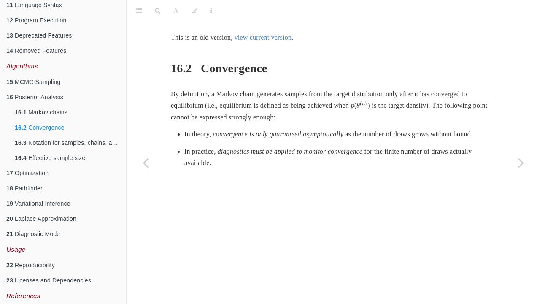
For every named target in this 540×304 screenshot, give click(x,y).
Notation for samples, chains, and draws (70, 142)
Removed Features (36, 50)
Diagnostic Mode (33, 234)
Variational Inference (38, 203)
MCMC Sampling (33, 82)
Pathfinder (24, 188)
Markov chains (41, 112)
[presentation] (360, 106)
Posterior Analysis (34, 97)
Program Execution (36, 20)
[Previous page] (146, 162)
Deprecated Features (39, 35)
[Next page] (521, 162)
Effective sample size (50, 158)
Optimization (27, 173)
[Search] (157, 10)
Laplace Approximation (41, 218)
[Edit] (194, 10)
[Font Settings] (176, 10)
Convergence (40, 127)
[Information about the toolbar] (211, 10)
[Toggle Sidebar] (139, 10)
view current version (263, 37)
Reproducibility (30, 265)
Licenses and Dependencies (48, 280)
